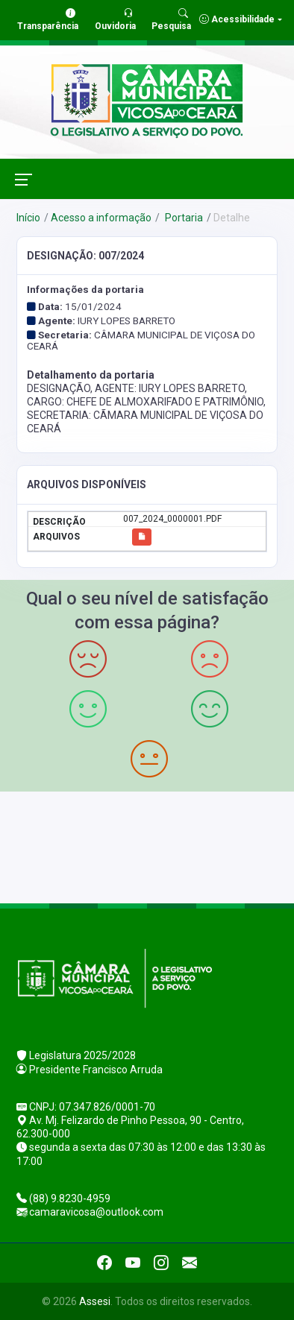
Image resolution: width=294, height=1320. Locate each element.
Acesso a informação (101, 218)
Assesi (94, 1301)
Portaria (183, 218)
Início (28, 218)
